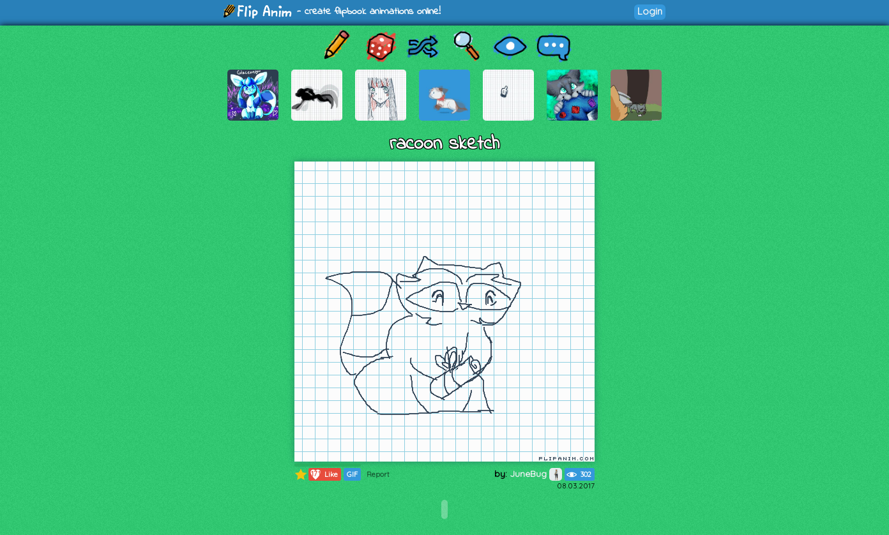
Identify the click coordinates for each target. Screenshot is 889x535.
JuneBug (536, 473)
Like (323, 474)
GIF (352, 474)
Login (649, 11)
